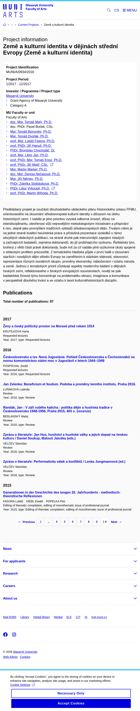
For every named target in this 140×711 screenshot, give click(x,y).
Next (116, 522)
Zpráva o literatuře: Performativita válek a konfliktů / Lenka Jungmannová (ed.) (64, 461)
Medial (58, 617)
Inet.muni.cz (99, 617)
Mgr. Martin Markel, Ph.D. (28, 169)
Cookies (25, 657)
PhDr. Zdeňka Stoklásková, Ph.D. (34, 183)
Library (24, 617)
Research (10, 573)
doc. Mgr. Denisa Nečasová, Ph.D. (35, 174)
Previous (27, 522)
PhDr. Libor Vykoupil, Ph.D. (32, 188)
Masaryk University (20, 96)
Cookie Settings (22, 688)
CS (116, 10)
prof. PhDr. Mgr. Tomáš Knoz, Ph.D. (36, 160)
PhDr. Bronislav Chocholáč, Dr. (32, 150)
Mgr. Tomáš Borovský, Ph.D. (31, 131)
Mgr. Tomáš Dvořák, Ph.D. (29, 136)
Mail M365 (9, 617)
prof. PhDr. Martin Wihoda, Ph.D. (34, 193)
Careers (9, 586)
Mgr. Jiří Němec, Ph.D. (26, 179)
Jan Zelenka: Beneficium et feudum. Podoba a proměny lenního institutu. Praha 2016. (69, 384)
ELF (69, 617)
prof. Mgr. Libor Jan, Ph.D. (29, 155)
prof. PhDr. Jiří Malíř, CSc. (31, 164)
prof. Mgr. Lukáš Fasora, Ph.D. (32, 141)
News (7, 549)
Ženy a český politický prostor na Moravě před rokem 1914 (48, 326)
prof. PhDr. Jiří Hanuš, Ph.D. (31, 145)
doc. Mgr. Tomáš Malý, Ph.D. (31, 122)
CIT (78, 617)
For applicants (14, 561)
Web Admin (10, 657)
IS (86, 617)
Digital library (41, 617)
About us (10, 598)
